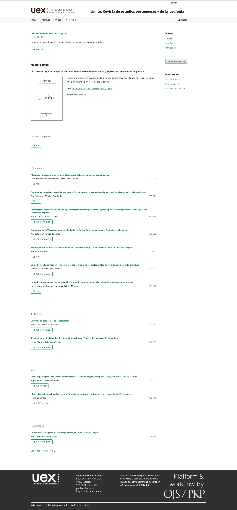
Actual (34, 19)
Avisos (58, 19)
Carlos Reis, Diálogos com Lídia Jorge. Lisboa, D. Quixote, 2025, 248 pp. (64, 432)
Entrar (174, 2)
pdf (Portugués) (42, 403)
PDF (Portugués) (42, 221)
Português (170, 47)
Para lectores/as (172, 79)
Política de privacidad (56, 505)
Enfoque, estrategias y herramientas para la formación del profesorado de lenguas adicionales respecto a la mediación (88, 192)
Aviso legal (36, 505)
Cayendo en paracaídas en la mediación (50, 320)
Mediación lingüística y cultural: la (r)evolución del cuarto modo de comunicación (70, 175)
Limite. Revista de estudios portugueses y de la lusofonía (137, 11)
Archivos (46, 19)
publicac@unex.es (85, 488)
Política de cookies (80, 505)
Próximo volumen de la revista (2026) (49, 33)
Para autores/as (172, 84)
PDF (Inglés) (41, 385)
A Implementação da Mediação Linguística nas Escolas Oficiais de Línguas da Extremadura (74, 338)
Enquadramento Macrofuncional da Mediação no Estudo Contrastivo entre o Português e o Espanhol (79, 230)
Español (169, 43)
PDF (37, 145)
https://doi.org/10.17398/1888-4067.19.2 (92, 88)
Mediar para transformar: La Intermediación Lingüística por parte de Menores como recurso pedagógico (81, 247)
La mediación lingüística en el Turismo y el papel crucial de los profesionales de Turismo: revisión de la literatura (85, 264)
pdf (37, 201)
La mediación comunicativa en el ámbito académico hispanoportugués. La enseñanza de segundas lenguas (82, 282)
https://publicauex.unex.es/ (89, 491)
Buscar (182, 19)
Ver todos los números (42, 450)
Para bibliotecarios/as (175, 88)
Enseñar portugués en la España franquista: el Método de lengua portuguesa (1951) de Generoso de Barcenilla (84, 376)
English (169, 38)
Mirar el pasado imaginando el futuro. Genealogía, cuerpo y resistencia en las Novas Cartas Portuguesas (81, 394)
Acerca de (71, 19)
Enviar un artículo (176, 61)
